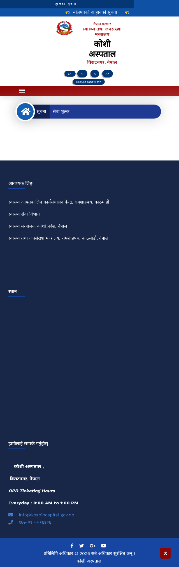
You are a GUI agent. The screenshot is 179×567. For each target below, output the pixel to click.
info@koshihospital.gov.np (41, 515)
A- (82, 73)
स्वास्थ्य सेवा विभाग (24, 214)
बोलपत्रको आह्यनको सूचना (97, 12)
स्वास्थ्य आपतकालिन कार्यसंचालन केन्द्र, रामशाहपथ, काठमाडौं (58, 202)
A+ (108, 73)
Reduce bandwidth (88, 81)
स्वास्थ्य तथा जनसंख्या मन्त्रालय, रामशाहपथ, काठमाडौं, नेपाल (58, 238)
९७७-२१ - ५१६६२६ (29, 522)
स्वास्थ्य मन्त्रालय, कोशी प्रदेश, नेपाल (37, 226)
